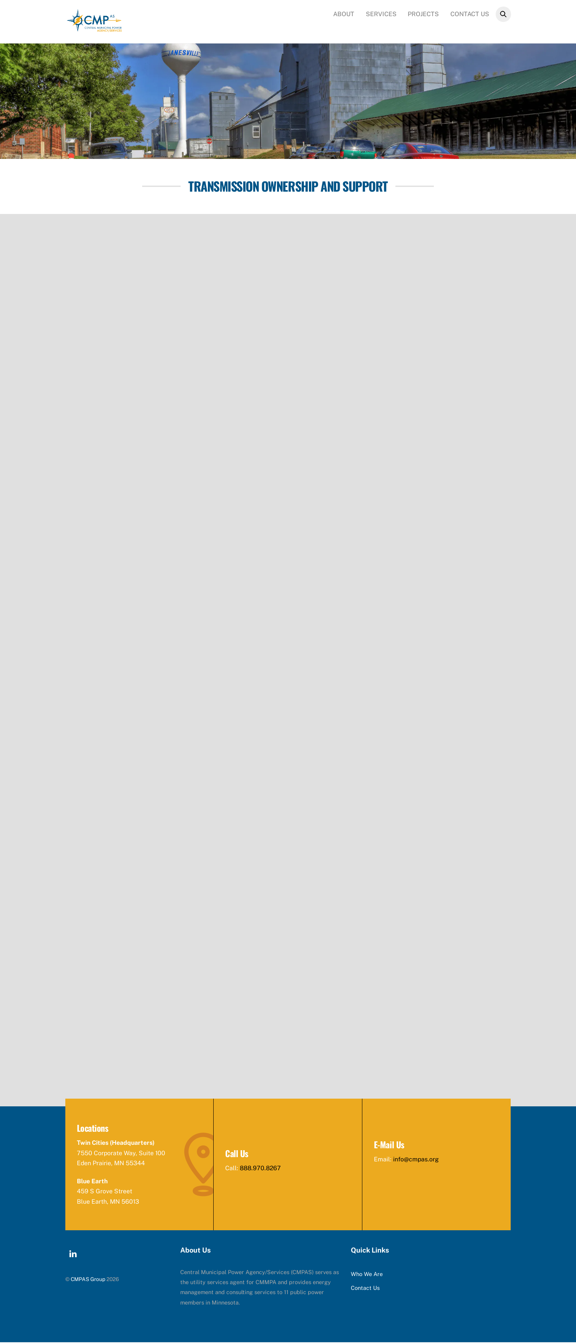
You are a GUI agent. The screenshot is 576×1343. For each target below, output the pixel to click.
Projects (423, 14)
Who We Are (367, 1274)
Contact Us (469, 14)
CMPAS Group (88, 1280)
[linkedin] (73, 1253)
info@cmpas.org (416, 1160)
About (343, 14)
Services (381, 14)
